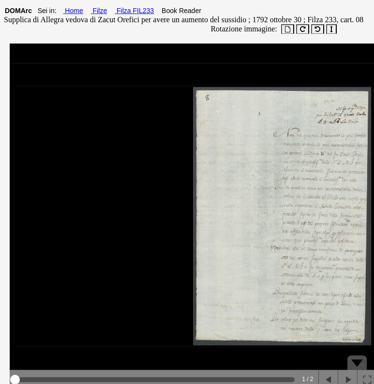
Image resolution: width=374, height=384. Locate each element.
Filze (99, 11)
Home (73, 11)
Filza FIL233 (134, 11)
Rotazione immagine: (242, 29)
